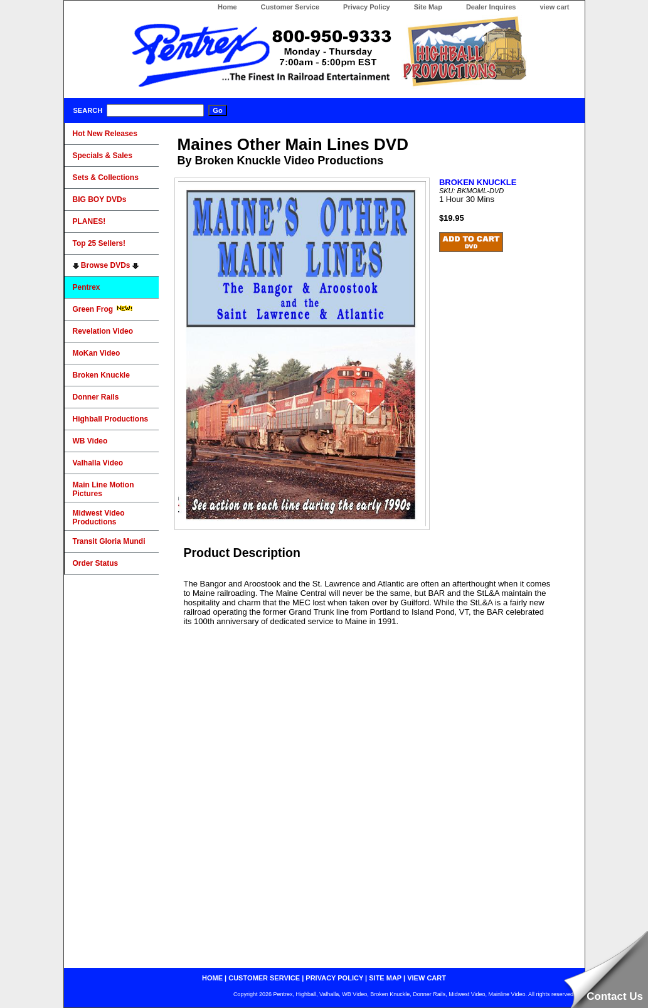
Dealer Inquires (491, 7)
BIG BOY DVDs (100, 199)
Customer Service (290, 7)
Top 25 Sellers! (99, 243)
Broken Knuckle (101, 375)
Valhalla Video (98, 463)
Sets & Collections (106, 177)
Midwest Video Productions (99, 517)
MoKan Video (96, 353)
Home (227, 7)
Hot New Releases (105, 133)
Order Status (96, 563)
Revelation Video (103, 331)
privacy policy (334, 978)
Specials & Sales (102, 155)
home (212, 978)
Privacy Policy (366, 7)
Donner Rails (96, 397)
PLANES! (89, 221)
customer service (264, 978)
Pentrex (86, 287)
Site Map (428, 7)
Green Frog (103, 309)
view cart (554, 7)
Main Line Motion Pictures (103, 489)
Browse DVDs (106, 265)
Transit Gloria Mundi (109, 541)
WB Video (90, 441)
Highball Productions (111, 419)
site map (385, 978)
